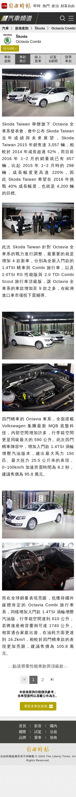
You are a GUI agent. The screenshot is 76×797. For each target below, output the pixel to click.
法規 (53, 732)
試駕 (38, 732)
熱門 (46, 6)
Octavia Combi (63, 28)
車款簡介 (22, 59)
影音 (38, 726)
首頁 (22, 726)
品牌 (22, 737)
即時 (37, 6)
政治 (55, 6)
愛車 (38, 737)
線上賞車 (38, 59)
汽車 (5, 28)
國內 (53, 726)
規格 (53, 737)
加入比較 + (10, 48)
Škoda (40, 28)
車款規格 (7, 59)
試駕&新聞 (53, 59)
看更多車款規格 (36, 706)
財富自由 (67, 6)
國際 (22, 732)
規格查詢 (21, 28)
